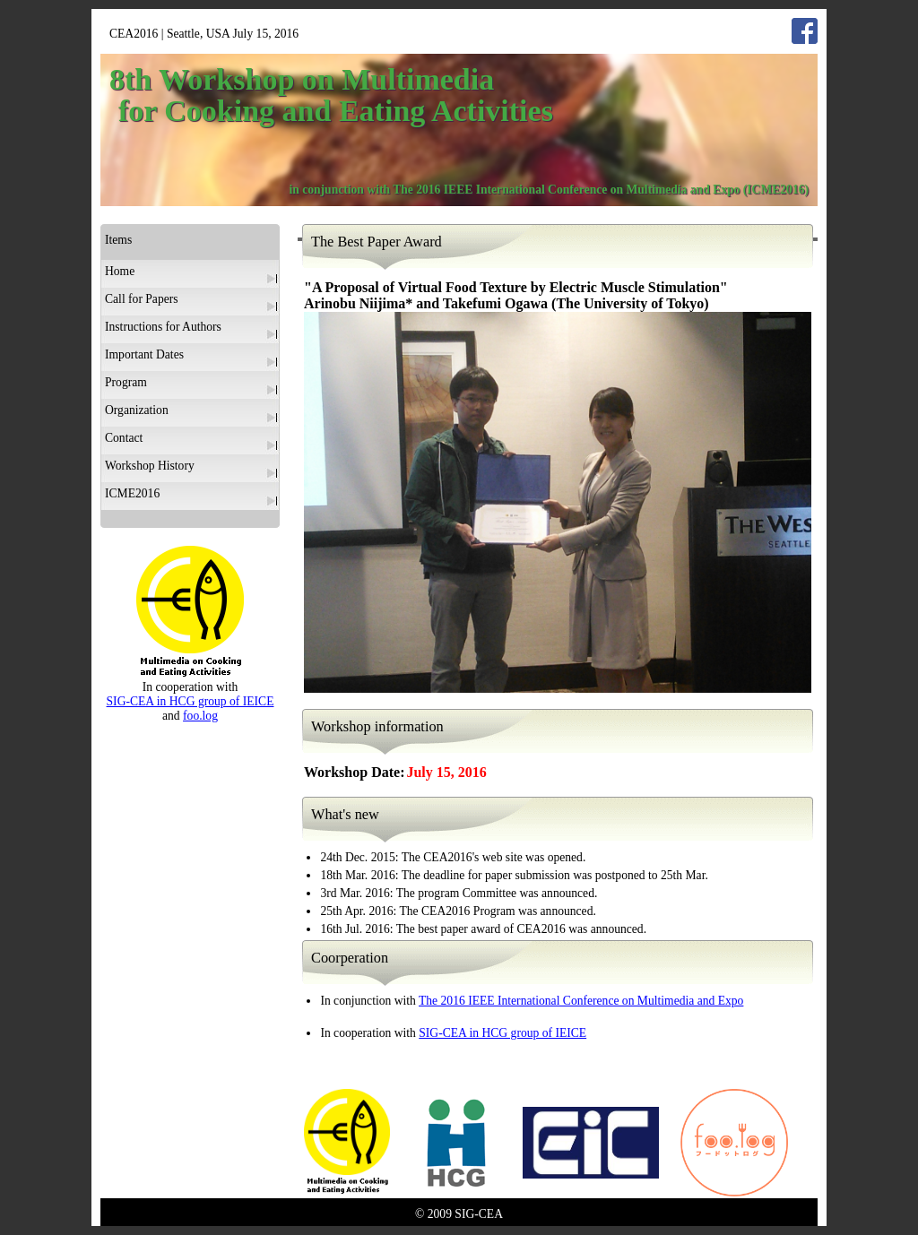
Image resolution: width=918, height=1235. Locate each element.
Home (119, 271)
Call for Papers (141, 299)
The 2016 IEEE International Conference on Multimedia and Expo (581, 1000)
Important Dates (144, 354)
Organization (137, 410)
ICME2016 (132, 493)
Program (126, 382)
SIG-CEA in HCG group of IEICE (502, 1033)
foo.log (200, 715)
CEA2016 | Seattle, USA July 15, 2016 (204, 33)
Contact (124, 438)
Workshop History (150, 465)
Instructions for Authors (163, 326)
